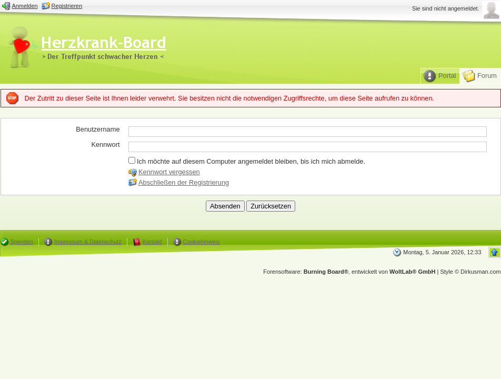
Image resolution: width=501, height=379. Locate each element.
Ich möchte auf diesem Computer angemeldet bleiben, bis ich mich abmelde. (246, 161)
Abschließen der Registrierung (183, 182)
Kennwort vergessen (169, 172)
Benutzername (97, 129)
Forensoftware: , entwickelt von (349, 271)
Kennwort (105, 144)
